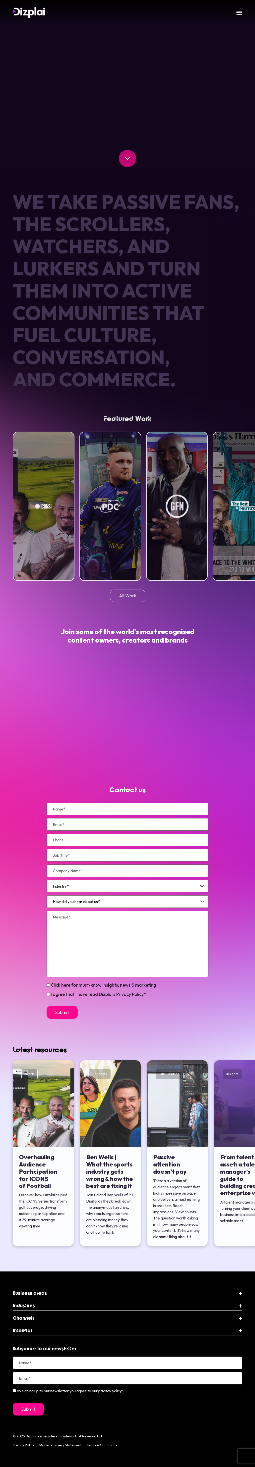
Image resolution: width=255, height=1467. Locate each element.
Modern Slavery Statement (60, 1445)
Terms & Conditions (102, 1445)
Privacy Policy (23, 1445)
